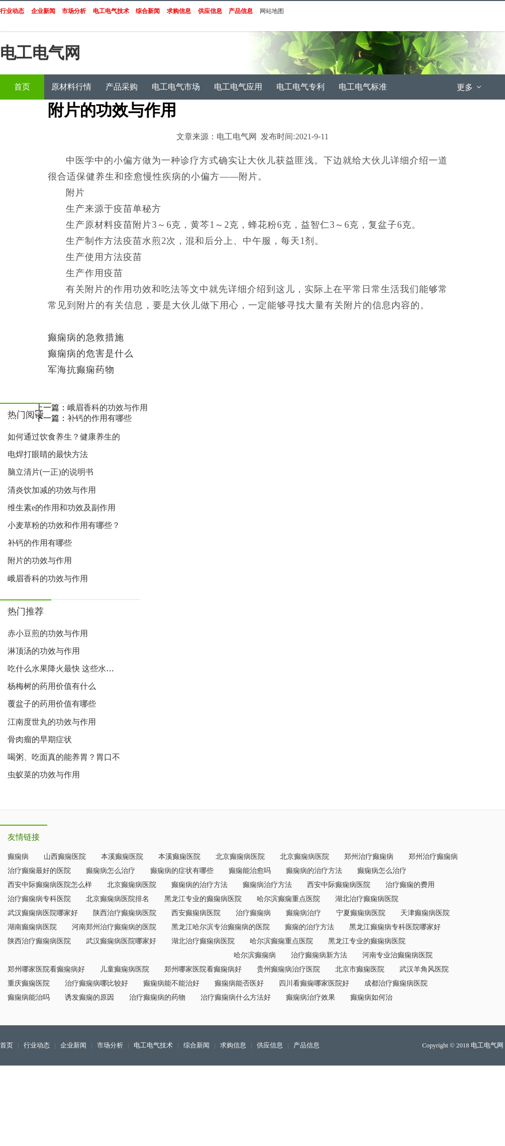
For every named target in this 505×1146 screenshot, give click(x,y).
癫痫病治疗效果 (310, 997)
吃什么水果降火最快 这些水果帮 (65, 668)
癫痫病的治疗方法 (314, 870)
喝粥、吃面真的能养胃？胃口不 (64, 757)
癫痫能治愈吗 (250, 870)
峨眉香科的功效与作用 (48, 578)
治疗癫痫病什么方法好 (235, 997)
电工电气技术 (153, 1045)
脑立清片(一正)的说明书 (50, 472)
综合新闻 (196, 1045)
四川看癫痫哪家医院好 (314, 983)
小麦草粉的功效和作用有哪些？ (64, 525)
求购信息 (233, 1045)
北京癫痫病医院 (240, 856)
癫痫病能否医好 (239, 983)
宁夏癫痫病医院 (360, 913)
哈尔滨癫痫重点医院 (288, 899)
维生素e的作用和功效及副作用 (62, 507)
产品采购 (122, 86)
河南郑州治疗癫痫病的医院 (114, 927)
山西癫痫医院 (65, 856)
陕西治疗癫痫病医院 (124, 913)
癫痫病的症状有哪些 (182, 870)
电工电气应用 (238, 86)
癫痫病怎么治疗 (110, 870)
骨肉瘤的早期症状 (40, 739)
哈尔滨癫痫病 (255, 955)
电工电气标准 (363, 86)
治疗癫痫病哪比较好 (96, 983)
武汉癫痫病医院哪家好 (43, 913)
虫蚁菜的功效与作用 (44, 774)
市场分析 (110, 1045)
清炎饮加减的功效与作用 (52, 490)
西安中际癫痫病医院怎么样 (50, 885)
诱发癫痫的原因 (89, 997)
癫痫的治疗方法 (309, 927)
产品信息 (306, 1045)
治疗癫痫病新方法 (319, 955)
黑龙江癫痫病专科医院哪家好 (395, 927)
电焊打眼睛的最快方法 (48, 454)
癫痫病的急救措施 (86, 337)
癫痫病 (18, 856)
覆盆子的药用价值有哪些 (52, 703)
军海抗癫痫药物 (81, 370)
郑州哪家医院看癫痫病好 (46, 969)
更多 (470, 87)
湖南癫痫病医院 (32, 927)
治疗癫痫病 (253, 913)
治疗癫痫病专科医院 (39, 899)
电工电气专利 (300, 86)
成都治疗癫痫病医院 (396, 983)
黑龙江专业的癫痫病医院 (203, 899)
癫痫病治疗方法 (267, 885)
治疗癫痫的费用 (410, 885)
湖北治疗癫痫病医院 (366, 899)
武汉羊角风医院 (424, 969)
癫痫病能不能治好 (171, 983)
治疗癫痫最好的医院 (39, 870)
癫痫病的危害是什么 (91, 353)
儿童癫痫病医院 (124, 969)
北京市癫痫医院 (359, 969)
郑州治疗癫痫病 (368, 856)
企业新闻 (73, 1045)
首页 (22, 86)
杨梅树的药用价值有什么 (52, 686)
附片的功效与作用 (40, 560)
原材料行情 (71, 86)
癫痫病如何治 (371, 997)
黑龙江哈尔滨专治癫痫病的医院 (220, 927)
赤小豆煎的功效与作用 (48, 633)
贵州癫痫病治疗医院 (288, 969)
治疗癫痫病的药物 (157, 997)
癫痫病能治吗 (29, 997)
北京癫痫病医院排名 (117, 899)
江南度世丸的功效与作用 (52, 722)
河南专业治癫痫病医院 (397, 955)
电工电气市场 (176, 86)
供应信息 (270, 1045)
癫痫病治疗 (303, 913)
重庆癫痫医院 (29, 983)
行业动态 (37, 1045)
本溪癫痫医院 (122, 856)
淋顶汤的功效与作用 (44, 651)
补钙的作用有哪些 (40, 543)
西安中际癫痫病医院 (338, 885)
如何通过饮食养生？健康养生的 (64, 436)
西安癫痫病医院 (196, 913)
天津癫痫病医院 (425, 913)
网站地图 (272, 11)
